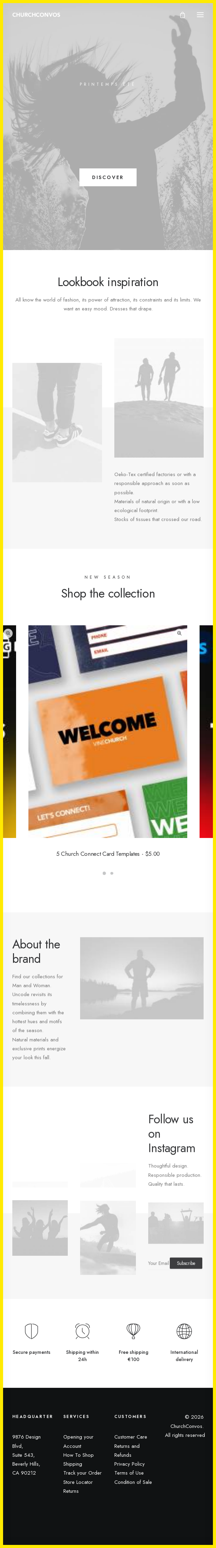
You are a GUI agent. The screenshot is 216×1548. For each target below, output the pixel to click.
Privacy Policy (129, 1464)
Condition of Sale (133, 1482)
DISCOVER (108, 177)
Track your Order (82, 1473)
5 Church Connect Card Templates (108, 854)
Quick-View (8, 633)
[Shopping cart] (179, 15)
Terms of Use (129, 1473)
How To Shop (78, 1455)
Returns (71, 1491)
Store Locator (78, 1482)
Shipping (72, 1464)
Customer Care (130, 1437)
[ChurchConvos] (36, 14)
